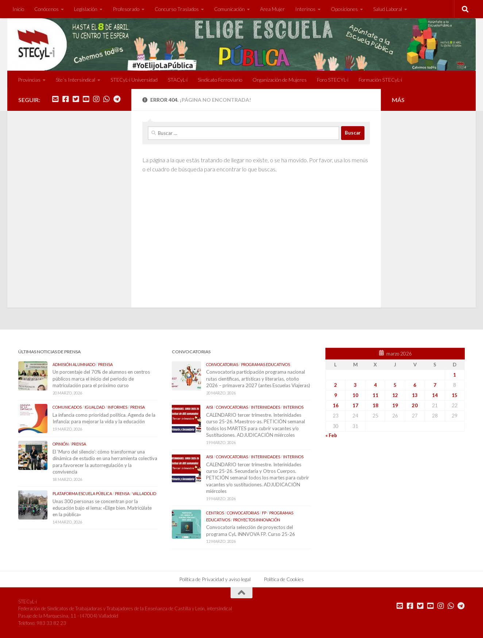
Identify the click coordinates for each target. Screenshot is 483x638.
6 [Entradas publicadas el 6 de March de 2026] (414, 385)
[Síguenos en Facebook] (65, 99)
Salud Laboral (387, 9)
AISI (209, 407)
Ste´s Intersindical (75, 80)
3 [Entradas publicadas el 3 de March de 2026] (355, 385)
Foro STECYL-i (332, 80)
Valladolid (144, 493)
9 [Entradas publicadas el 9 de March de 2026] (335, 395)
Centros (215, 512)
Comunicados (67, 407)
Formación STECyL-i (380, 80)
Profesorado (126, 9)
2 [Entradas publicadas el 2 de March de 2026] (335, 385)
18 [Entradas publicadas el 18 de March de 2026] (375, 405)
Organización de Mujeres (279, 80)
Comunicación (229, 9)
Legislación (85, 9)
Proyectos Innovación (256, 519)
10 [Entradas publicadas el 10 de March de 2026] (355, 395)
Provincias (29, 80)
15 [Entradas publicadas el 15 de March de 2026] (454, 395)
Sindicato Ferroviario (220, 80)
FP (264, 512)
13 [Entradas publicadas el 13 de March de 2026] (415, 395)
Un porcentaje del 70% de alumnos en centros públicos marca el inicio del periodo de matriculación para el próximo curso (101, 378)
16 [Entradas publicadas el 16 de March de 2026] (336, 405)
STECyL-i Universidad (134, 80)
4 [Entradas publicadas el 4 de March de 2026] (375, 385)
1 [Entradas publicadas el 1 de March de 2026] (454, 375)
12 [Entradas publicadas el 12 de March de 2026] (395, 395)
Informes (117, 407)
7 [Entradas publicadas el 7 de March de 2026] (434, 385)
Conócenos (46, 9)
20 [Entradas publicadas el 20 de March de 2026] (415, 405)
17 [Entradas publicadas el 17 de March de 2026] (355, 405)
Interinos (305, 9)
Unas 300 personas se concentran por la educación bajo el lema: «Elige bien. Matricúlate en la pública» (102, 508)
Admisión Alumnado (74, 364)
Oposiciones (344, 9)
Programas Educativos (265, 364)
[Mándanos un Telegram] (116, 99)
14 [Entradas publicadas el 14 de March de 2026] (435, 395)
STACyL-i (178, 80)
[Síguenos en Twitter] (76, 99)
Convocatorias (222, 364)
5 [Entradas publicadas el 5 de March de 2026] (395, 385)
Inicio (18, 9)
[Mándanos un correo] (55, 99)
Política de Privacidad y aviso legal (215, 579)
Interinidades (265, 407)
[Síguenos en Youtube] (86, 99)
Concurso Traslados (177, 9)
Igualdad (95, 407)
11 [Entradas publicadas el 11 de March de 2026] (375, 395)
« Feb (331, 435)
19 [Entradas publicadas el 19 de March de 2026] (395, 405)
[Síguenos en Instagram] (96, 99)
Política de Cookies (284, 579)
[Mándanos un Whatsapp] (106, 99)
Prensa (105, 364)
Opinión (61, 443)
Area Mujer (272, 9)
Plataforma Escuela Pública (82, 493)
